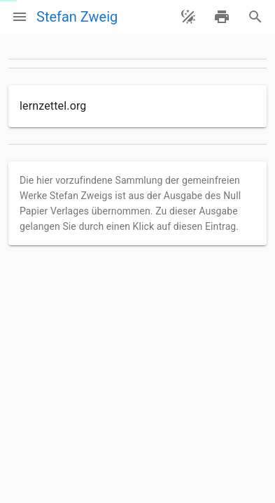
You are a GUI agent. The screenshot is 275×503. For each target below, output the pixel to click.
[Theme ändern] (188, 17)
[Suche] (255, 17)
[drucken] (222, 17)
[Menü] (19, 17)
